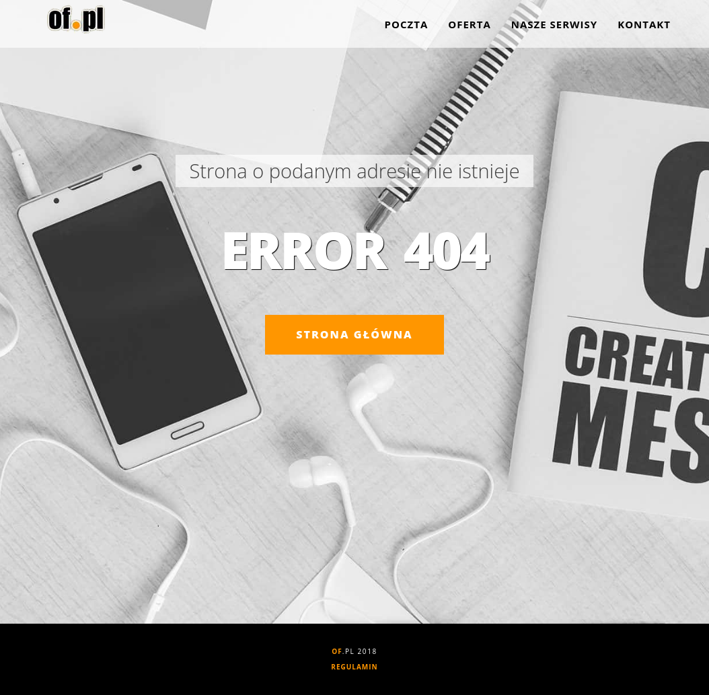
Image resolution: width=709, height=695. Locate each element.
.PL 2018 (354, 651)
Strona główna (354, 334)
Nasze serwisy (554, 27)
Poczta (406, 27)
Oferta (469, 27)
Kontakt (644, 27)
